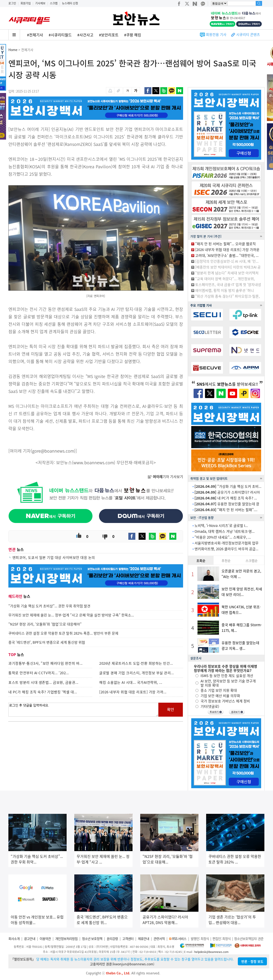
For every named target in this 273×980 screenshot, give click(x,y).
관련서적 (159, 938)
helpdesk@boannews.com (211, 952)
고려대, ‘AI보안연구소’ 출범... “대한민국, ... (227, 255)
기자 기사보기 (165, 476)
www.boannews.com (93, 462)
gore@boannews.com (53, 451)
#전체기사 (35, 35)
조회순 (200, 560)
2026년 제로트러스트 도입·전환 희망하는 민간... (136, 663)
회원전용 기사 (216, 34)
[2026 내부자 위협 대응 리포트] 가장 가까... (133, 692)
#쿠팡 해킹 (132, 35)
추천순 (226, 560)
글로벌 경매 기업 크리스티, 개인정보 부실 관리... (136, 672)
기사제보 (40, 3)
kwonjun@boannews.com (133, 964)
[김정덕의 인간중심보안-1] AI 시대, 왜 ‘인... (227, 261)
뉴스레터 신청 (70, 3)
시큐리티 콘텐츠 (248, 34)
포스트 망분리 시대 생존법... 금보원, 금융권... (43, 682)
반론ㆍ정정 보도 (252, 961)
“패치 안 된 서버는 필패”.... (226, 509)
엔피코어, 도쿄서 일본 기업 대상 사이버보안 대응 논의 (53, 557)
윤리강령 (112, 938)
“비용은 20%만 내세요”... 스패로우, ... (223, 537)
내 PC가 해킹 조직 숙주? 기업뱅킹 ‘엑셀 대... (42, 692)
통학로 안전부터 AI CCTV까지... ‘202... (38, 672)
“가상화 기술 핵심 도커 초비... (228, 486)
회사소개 (14, 938)
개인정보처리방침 (66, 938)
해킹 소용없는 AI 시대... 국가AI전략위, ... (130, 682)
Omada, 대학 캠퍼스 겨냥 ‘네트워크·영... (225, 531)
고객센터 (127, 938)
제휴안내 (143, 938)
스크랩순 (252, 560)
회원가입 (25, 3)
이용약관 (45, 938)
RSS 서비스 (179, 938)
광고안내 (29, 938)
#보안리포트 (109, 35)
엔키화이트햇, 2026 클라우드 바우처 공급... (226, 548)
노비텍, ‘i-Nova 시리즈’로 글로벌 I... (221, 525)
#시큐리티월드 (60, 35)
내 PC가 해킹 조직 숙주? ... (226, 498)
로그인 (12, 3)
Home (12, 49)
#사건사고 (85, 35)
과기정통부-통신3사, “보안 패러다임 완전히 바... (45, 663)
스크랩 (54, 3)
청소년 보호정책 (92, 938)
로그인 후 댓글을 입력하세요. (83, 710)
